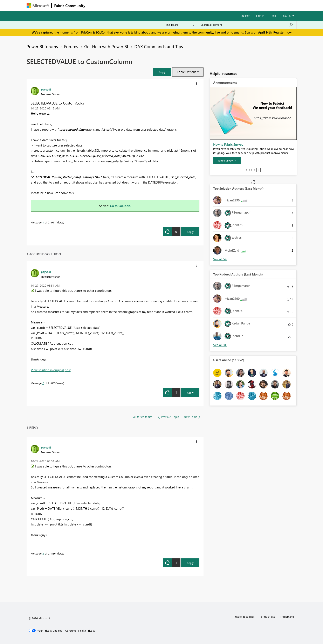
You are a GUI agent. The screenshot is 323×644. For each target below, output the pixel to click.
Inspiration (112, 5)
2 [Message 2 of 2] (43, 383)
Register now (282, 32)
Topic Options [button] (186, 72)
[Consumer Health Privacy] (80, 630)
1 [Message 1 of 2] (43, 222)
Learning (182, 5)
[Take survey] (227, 160)
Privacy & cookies (244, 616)
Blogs (166, 5)
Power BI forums (42, 46)
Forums (94, 5)
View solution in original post (51, 370)
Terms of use (267, 616)
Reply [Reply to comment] (190, 392)
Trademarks (287, 616)
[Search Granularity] (180, 25)
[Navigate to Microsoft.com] (38, 5)
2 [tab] (249, 170)
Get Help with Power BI (106, 46)
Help (273, 15)
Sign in (260, 15)
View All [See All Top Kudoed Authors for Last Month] (220, 345)
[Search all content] (247, 25)
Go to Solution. (120, 206)
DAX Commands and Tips (158, 46)
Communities (148, 5)
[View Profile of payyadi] (46, 89)
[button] (162, 72)
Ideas (129, 5)
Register (245, 15)
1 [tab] (247, 170)
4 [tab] (254, 170)
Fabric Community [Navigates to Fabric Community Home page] (69, 5)
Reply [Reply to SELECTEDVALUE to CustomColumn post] (190, 232)
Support (200, 5)
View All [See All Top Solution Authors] (220, 259)
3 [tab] (252, 170)
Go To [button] (287, 15)
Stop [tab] (258, 170)
